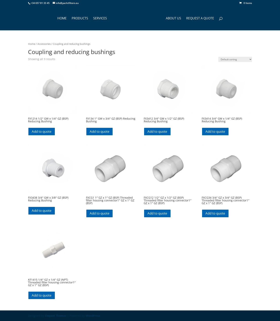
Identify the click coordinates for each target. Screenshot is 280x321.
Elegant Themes (55, 315)
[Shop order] (235, 59)
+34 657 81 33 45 (40, 3)
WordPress (93, 315)
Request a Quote (200, 18)
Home (31, 44)
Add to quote (41, 131)
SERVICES (100, 18)
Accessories (44, 44)
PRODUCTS (80, 18)
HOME (62, 18)
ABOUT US (173, 18)
